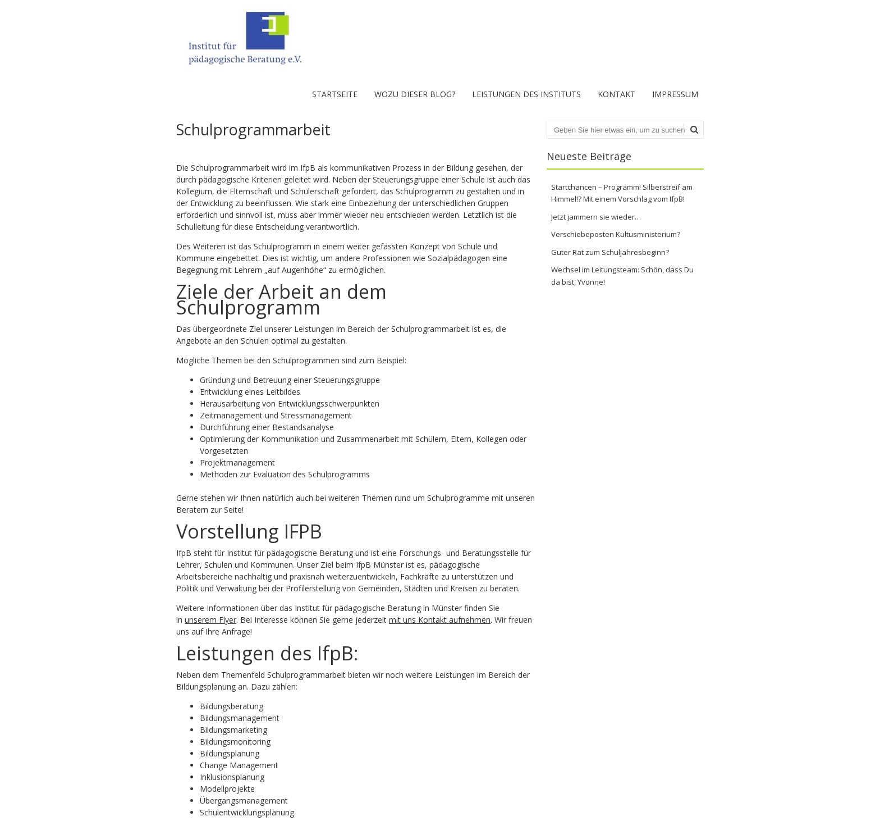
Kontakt (616, 94)
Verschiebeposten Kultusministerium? (615, 234)
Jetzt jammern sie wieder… (596, 217)
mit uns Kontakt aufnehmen (440, 619)
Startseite (335, 94)
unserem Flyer (210, 619)
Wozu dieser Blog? (414, 94)
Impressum (675, 94)
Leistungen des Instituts (526, 94)
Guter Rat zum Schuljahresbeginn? (610, 252)
